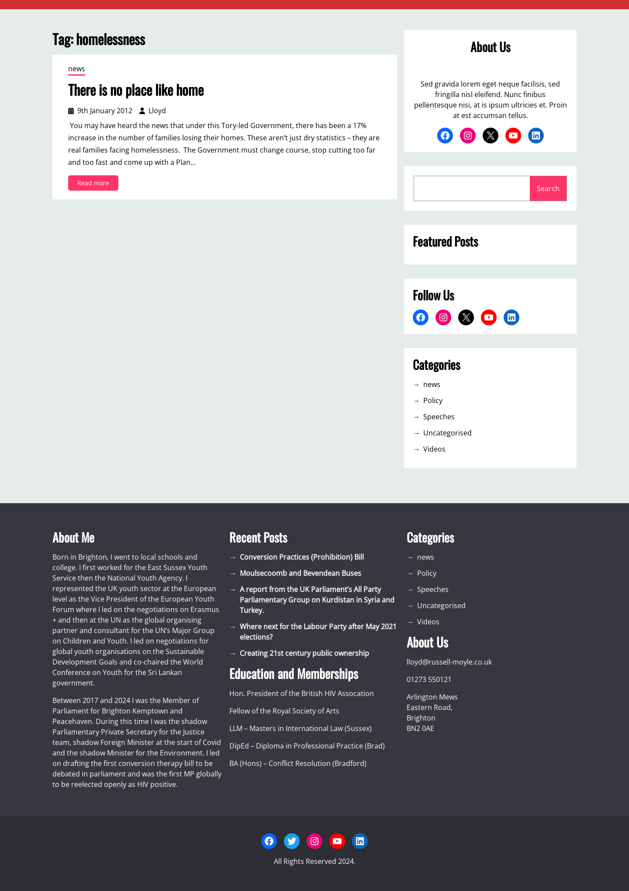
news (76, 68)
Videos (434, 449)
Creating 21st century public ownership (304, 653)
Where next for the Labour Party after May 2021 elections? (318, 632)
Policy (432, 400)
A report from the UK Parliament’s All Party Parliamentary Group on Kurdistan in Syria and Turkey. (317, 600)
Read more (95, 184)
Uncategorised (447, 433)
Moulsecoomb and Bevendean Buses (300, 573)
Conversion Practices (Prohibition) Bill (302, 557)
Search (548, 188)
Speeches (439, 416)
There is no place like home (136, 89)
